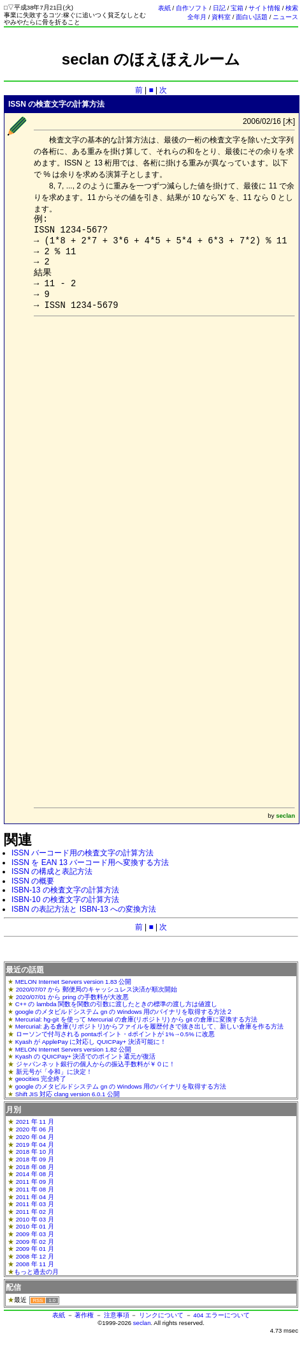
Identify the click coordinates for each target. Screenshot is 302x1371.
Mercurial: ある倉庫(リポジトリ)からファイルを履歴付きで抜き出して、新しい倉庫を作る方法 (149, 1026)
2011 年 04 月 (35, 1196)
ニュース (285, 16)
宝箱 (237, 7)
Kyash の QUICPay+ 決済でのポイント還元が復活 (85, 1056)
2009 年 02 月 (35, 1241)
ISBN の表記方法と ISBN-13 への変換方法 (83, 909)
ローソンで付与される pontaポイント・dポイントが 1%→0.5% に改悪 (115, 1034)
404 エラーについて (221, 1315)
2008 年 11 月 (35, 1264)
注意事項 (116, 1315)
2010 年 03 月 (35, 1219)
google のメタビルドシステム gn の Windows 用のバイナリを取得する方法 (121, 1086)
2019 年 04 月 (35, 1144)
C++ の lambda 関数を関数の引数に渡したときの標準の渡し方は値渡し (116, 1003)
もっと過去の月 (36, 1271)
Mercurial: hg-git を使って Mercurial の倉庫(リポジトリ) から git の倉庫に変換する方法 (136, 1019)
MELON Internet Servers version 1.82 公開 (73, 1049)
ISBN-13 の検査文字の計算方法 (65, 889)
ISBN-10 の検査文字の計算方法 (65, 899)
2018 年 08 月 (35, 1166)
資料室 (221, 16)
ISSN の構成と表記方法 (51, 871)
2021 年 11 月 (35, 1121)
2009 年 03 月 (35, 1233)
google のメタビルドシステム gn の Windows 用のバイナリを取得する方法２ (124, 1011)
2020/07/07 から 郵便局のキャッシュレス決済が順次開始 (96, 989)
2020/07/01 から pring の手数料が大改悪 (72, 996)
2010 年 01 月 (35, 1226)
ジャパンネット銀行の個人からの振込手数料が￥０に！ (95, 1064)
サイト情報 (264, 7)
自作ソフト (192, 7)
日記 (219, 7)
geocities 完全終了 (41, 1078)
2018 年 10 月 (35, 1151)
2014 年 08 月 (35, 1173)
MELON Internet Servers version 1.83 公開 (73, 981)
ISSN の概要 (32, 881)
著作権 (84, 1315)
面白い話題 (252, 16)
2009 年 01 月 (35, 1248)
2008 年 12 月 (35, 1256)
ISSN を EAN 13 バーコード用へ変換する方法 (90, 862)
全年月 (196, 16)
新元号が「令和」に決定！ (54, 1071)
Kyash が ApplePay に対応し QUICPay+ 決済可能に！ (90, 1041)
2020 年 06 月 (35, 1129)
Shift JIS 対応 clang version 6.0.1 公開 (67, 1094)
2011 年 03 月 (35, 1203)
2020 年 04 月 (35, 1136)
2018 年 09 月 (35, 1159)
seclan (142, 1322)
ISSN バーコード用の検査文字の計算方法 (82, 852)
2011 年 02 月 (35, 1211)
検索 (291, 7)
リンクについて (161, 1315)
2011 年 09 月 (35, 1181)
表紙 (164, 7)
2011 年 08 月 (35, 1189)
